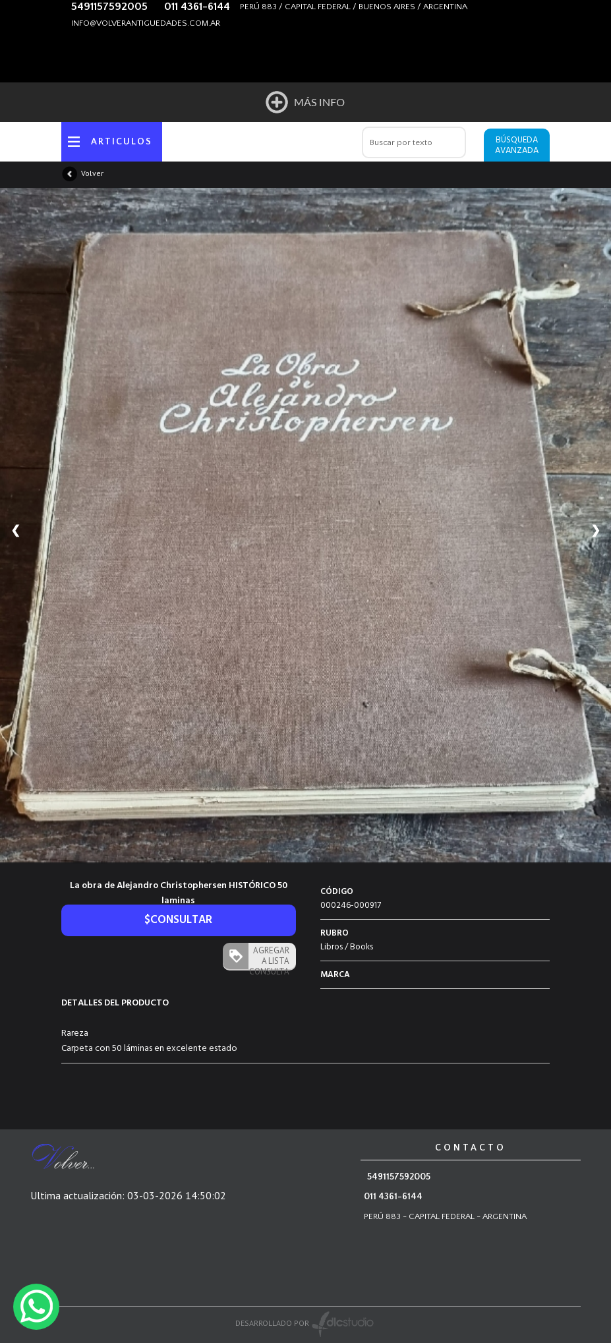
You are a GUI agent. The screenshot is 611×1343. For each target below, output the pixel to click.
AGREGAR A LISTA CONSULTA (268, 957)
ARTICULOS (121, 141)
